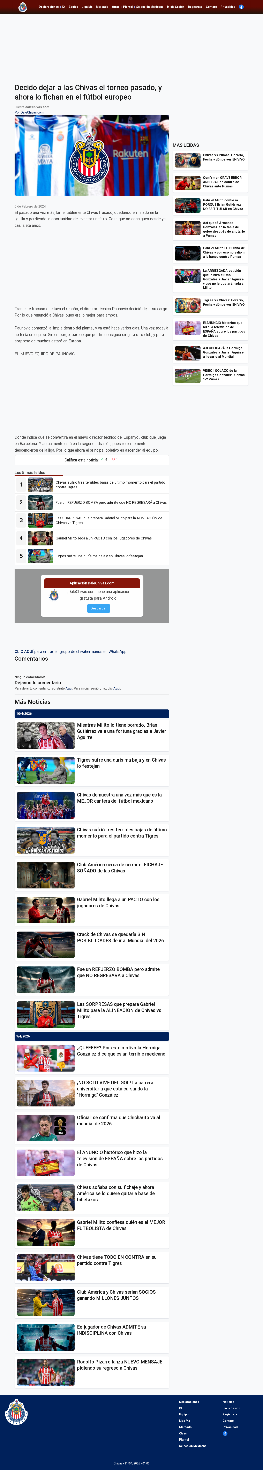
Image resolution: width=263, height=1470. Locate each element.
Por (29, 112)
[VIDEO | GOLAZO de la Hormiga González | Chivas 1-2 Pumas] (189, 376)
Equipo (73, 6)
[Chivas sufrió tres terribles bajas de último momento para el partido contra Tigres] (42, 484)
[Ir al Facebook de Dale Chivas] (241, 7)
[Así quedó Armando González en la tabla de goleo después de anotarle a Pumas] (189, 228)
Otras (116, 6)
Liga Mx (87, 6)
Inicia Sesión (176, 6)
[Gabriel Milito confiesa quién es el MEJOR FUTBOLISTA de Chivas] (47, 1232)
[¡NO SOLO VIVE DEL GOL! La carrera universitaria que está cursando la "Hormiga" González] (47, 1093)
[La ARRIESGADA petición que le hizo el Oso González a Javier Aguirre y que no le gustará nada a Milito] (189, 276)
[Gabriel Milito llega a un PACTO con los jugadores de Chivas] (42, 538)
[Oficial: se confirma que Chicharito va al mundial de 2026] (47, 1128)
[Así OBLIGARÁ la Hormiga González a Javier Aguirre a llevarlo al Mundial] (189, 353)
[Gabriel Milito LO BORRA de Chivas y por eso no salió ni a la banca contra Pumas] (189, 253)
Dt (63, 6)
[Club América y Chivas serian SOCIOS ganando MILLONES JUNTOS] (47, 1302)
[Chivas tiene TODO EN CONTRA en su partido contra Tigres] (47, 1267)
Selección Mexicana (150, 6)
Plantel (128, 6)
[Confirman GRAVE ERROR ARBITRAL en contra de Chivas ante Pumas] (189, 183)
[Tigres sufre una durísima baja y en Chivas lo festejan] (42, 556)
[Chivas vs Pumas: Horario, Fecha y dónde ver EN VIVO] (189, 160)
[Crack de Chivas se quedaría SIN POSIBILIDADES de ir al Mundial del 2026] (47, 945)
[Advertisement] (131, 46)
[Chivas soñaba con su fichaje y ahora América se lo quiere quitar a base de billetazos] (47, 1197)
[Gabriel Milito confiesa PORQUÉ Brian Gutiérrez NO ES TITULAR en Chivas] (189, 205)
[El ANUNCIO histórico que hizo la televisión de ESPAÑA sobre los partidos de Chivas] (47, 1163)
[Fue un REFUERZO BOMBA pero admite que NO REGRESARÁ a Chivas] (42, 502)
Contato (211, 6)
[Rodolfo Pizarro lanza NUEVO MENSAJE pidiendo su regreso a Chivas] (47, 1372)
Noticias (228, 1401)
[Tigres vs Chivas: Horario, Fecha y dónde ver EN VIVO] (189, 305)
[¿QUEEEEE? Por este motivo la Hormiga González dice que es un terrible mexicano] (47, 1058)
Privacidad (227, 6)
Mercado (102, 6)
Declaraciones (49, 6)
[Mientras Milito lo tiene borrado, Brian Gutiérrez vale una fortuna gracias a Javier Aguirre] (47, 735)
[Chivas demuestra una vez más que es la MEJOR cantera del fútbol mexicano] (47, 805)
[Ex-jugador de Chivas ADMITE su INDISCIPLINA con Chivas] (47, 1337)
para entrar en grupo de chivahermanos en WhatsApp (71, 651)
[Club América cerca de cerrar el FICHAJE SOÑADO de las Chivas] (47, 875)
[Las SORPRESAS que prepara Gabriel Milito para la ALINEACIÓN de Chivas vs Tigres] (42, 520)
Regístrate (195, 6)
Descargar (99, 608)
